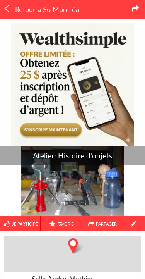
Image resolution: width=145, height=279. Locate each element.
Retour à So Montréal (42, 9)
